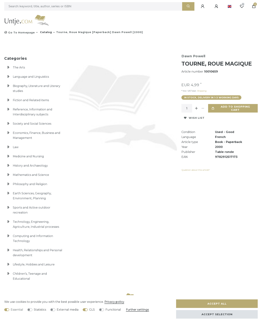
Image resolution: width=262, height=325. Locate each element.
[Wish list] (242, 6)
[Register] (216, 6)
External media (67, 309)
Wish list (194, 117)
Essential (17, 309)
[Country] (229, 6)
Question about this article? (195, 170)
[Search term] (93, 6)
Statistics (40, 309)
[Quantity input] (186, 108)
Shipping (202, 90)
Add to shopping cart (231, 108)
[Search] (188, 6)
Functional (113, 309)
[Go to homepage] (19, 32)
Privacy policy (114, 301)
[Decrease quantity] (203, 108)
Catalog (45, 32)
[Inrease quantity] (196, 108)
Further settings (137, 309)
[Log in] (203, 6)
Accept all (217, 303)
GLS (92, 309)
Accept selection (217, 314)
